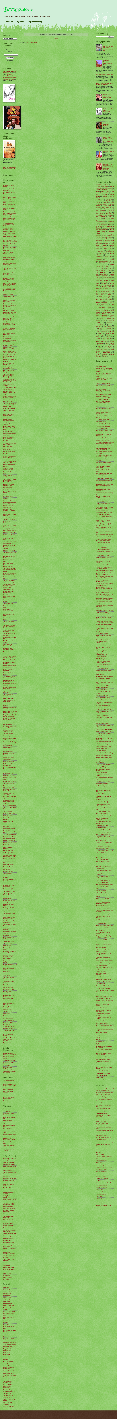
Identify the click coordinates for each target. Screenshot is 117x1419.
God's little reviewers (101, 1139)
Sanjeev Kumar (100, 294)
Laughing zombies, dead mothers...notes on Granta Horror (104, 511)
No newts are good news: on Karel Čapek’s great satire (104, 584)
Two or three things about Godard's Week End (9, 677)
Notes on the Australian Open (103, 1108)
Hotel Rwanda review (8, 989)
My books (20, 21)
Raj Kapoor (104, 283)
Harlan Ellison (104, 224)
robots (112, 344)
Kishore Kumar (107, 248)
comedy (100, 328)
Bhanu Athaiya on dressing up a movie (8, 649)
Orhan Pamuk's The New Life (103, 880)
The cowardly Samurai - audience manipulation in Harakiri (9, 570)
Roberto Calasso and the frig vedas (104, 963)
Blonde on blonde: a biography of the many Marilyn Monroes (104, 431)
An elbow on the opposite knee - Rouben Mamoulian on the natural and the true (9, 274)
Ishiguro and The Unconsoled (103, 1073)
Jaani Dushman (108, 237)
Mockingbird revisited (101, 656)
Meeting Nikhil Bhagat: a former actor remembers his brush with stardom (9, 285)
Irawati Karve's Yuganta (101, 827)
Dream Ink (6, 1324)
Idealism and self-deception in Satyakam (9, 510)
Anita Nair (104, 194)
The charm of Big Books (102, 1021)
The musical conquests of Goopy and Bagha (9, 542)
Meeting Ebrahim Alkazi (101, 1113)
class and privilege (109, 326)
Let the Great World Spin (102, 639)
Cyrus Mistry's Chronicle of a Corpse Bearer (103, 467)
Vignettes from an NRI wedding (103, 1137)
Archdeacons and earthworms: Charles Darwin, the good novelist (104, 609)
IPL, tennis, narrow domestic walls (104, 1092)
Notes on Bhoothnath (8, 761)
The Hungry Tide (100, 1041)
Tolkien (109, 307)
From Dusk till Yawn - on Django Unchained (9, 313)
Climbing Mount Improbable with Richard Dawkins (104, 761)
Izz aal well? (6, 654)
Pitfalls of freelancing (8, 1238)
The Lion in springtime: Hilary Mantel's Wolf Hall (103, 706)
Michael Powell (99, 259)
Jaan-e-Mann (6, 869)
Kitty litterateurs (99, 1044)
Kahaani (106, 243)
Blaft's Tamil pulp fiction (101, 659)
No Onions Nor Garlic (101, 892)
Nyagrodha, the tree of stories (103, 908)
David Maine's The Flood (102, 1023)
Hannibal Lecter (106, 223)
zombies (105, 356)
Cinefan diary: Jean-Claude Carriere (8, 897)
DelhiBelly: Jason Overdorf (7, 1321)
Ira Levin (104, 235)
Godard (106, 218)
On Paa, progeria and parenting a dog (8, 1098)
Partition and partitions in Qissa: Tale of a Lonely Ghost (9, 220)
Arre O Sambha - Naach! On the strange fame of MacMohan (9, 289)
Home (56, 39)
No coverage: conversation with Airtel (9, 1253)
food (99, 333)
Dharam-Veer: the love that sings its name (9, 901)
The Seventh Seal (7, 1011)
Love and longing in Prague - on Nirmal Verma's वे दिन (104, 379)
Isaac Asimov (100, 237)
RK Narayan (105, 282)
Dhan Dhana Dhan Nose (9, 781)
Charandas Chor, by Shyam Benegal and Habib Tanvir (8, 225)
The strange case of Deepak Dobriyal (8, 253)
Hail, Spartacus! (7, 958)
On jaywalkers (6, 1190)
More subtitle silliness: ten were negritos (9, 1159)
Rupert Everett (108, 288)
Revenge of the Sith (8, 998)
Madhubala (100, 251)
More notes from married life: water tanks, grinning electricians (9, 1086)
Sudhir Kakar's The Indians (102, 861)
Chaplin (112, 202)
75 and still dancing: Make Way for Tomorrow (9, 388)
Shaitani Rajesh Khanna (105, 296)
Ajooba (106, 184)
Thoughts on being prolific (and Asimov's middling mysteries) (103, 539)
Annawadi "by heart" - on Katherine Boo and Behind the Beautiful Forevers (104, 486)
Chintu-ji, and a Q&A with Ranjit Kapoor (9, 688)
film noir (111, 331)
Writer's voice (99, 1162)
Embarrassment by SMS (9, 1178)
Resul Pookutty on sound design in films (9, 341)
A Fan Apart (6, 1287)
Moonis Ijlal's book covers (102, 882)
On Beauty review (100, 983)
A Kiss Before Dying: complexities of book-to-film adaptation (104, 567)
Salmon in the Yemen (101, 840)
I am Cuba (6, 441)
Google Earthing (7, 1128)
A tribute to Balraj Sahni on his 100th (9, 301)
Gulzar (98, 223)
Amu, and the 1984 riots (9, 1028)
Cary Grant (105, 202)
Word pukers (6, 1265)
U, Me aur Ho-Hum (8, 771)
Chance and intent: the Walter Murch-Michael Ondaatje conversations (9, 330)
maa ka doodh (99, 340)
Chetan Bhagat (107, 205)
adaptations (111, 317)
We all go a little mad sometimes (8, 630)
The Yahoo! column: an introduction (9, 634)
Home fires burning (8, 1089)
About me (9, 21)
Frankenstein (98, 218)
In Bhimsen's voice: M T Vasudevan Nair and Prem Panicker (104, 686)
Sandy (110, 293)
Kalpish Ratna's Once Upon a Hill (104, 446)
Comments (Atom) (32, 42)
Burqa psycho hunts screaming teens (8, 744)
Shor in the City (7, 498)
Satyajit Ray (110, 294)
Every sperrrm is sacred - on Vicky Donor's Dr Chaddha (9, 416)
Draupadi (109, 212)
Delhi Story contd (7, 1120)
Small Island (99, 1039)
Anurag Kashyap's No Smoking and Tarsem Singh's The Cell (8, 802)
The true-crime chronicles (102, 428)
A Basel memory (100, 1165)
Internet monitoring (8, 1263)
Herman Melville (100, 226)
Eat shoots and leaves (9, 1267)
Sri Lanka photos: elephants (103, 1094)
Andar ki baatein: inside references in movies (9, 411)
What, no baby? (7, 1273)
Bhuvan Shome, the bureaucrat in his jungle (9, 256)
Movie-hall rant (7, 1240)
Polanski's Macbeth (8, 867)
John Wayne (99, 243)
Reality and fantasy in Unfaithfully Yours (8, 681)
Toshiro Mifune (99, 309)
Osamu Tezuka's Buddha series (104, 870)
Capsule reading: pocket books (103, 998)
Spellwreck (98, 1152)
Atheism (100, 199)
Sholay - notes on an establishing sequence (9, 476)
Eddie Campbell (99, 213)
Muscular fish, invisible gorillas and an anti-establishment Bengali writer (105, 621)
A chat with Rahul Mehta (102, 668)
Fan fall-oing (99, 1203)
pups (107, 344)
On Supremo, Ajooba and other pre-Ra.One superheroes (9, 458)
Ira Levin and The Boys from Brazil (104, 816)
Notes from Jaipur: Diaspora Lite (104, 729)
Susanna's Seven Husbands (108, 305)
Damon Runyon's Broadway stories (104, 564)
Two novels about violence (102, 440)
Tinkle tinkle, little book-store (103, 426)
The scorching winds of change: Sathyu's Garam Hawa (9, 627)
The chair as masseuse (101, 1187)
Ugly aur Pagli (6, 736)
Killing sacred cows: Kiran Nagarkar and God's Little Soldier (105, 936)
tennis (97, 352)
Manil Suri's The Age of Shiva (103, 811)
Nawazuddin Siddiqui (101, 265)
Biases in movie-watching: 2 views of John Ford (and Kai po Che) (9, 249)
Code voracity (6, 1275)
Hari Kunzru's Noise (101, 994)
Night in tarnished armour (9, 1043)
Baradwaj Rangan (7, 1303)
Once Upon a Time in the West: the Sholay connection (9, 1039)
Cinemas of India (100, 207)
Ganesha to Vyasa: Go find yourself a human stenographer (9, 1064)
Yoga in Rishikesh (100, 1103)
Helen (110, 224)
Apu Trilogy (105, 196)
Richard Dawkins (106, 286)
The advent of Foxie (8, 1095)
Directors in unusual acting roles (8, 488)
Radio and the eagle (8, 1228)
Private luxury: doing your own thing (105, 1088)
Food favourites (99, 1148)
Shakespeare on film (8, 1020)
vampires (104, 354)
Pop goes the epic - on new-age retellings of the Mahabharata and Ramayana (104, 370)
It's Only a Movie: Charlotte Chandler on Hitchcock (102, 950)
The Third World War (101, 890)
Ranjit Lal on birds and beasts (103, 755)
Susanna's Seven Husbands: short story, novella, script (104, 577)
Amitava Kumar (7, 1297)
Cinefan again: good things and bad (8, 1245)
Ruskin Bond (99, 290)
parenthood (100, 343)
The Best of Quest (100, 545)
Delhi (107, 207)
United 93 (5, 877)
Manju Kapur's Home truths (102, 923)
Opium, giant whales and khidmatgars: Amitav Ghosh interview (102, 774)
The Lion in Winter (8, 811)
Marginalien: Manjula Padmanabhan (8, 1349)
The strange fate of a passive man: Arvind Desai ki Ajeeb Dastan (8, 376)
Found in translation (101, 366)
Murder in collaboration (101, 547)
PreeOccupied (7, 1365)
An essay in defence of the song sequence (9, 228)
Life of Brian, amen (8, 1022)
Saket (97, 291)
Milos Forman (107, 259)
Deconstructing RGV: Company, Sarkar (8, 955)
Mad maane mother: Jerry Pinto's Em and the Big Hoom (104, 456)
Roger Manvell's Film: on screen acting (9, 974)
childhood (98, 326)
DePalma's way (7, 1016)
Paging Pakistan (100, 736)
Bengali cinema (100, 201)
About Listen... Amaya (8, 316)
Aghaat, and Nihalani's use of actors (9, 691)
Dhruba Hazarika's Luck (102, 689)
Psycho (106, 280)
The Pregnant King (100, 799)
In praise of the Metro (8, 1109)
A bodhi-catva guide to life (102, 419)
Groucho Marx (110, 221)
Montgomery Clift (104, 261)
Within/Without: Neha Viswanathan (8, 1403)
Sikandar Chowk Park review (103, 986)
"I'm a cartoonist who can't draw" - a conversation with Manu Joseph (105, 443)
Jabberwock (18, 9)
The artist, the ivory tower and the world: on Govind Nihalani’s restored (108, 47)
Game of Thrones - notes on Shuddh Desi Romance (10, 241)
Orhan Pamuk (103, 274)
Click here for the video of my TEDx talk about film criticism (9, 169)
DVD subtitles (6, 1176)
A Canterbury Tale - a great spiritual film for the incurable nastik (9, 381)
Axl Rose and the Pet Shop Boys (104, 1119)
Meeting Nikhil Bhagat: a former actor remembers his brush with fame (108, 139)
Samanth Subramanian (9, 1371)
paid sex (112, 341)
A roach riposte (99, 1196)
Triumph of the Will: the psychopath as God (9, 585)
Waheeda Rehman (101, 313)
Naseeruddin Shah (104, 262)
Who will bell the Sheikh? (9, 1164)
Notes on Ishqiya (7, 651)
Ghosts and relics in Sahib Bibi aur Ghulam (10, 443)
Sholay (110, 298)
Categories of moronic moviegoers (8, 1211)
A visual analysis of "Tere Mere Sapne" (9, 189)
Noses (97, 270)
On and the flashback (108, 124)
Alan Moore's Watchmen (102, 905)
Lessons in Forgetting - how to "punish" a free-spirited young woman (9, 279)
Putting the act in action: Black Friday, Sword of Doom (9, 428)
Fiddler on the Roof (8, 871)
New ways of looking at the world (104, 1097)
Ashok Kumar (110, 197)
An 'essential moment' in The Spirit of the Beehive (9, 518)
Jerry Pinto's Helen (100, 930)
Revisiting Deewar (7, 1009)
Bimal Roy (98, 202)
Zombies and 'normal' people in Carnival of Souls (8, 614)
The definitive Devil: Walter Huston (8, 695)
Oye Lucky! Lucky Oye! (9, 724)
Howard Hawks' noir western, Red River (8, 506)
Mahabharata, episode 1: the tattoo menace (107, 96)
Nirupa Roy (109, 268)
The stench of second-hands (103, 981)
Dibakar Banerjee (100, 210)
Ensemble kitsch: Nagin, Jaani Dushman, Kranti (9, 837)
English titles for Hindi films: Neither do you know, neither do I (104, 84)
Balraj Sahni (108, 199)
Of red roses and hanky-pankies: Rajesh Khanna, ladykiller (9, 514)
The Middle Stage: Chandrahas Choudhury (9, 1390)
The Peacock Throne (101, 864)
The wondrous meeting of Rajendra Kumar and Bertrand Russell (9, 480)
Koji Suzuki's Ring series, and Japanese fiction (103, 822)
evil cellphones (107, 330)
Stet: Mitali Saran (7, 1379)
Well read (98, 1037)
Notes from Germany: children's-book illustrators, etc (104, 712)
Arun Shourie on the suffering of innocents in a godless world (104, 554)
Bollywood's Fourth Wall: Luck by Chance (9, 719)
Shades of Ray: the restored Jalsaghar (8, 469)
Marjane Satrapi (108, 256)
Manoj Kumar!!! (108, 255)
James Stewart (99, 240)
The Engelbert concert (101, 1171)
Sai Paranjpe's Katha (8, 853)
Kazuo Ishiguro (105, 246)
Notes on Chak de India (9, 813)
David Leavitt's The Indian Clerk (104, 830)
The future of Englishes (101, 1075)
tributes (97, 354)
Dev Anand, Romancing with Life (104, 832)
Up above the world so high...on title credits (9, 495)
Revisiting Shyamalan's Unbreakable (9, 886)
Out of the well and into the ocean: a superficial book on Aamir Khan (104, 477)
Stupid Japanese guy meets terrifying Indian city (103, 490)
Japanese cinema (109, 240)
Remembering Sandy (101, 1194)
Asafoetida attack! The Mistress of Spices (9, 918)
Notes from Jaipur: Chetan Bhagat (104, 731)
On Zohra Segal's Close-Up (102, 651)
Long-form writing (35, 21)
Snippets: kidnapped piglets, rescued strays (103, 580)
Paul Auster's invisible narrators (103, 866)
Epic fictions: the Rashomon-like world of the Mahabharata (104, 573)
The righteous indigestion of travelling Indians (9, 1222)
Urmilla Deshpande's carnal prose (104, 570)
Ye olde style (99, 1201)
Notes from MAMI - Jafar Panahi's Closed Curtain (9, 237)
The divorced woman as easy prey (104, 74)
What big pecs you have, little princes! (9, 1072)
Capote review (7, 935)
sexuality (108, 348)
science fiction (107, 346)
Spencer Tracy (99, 301)
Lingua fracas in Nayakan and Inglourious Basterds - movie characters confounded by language (10, 214)
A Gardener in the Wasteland (103, 514)
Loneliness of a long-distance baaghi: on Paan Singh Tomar (9, 393)
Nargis (112, 261)
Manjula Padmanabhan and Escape (105, 753)
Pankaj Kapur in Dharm (9, 775)
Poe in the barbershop (101, 1185)
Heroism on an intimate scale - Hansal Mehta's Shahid (9, 233)
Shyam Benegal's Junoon (9, 858)
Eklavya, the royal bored (9, 842)
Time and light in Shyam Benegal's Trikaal (9, 344)
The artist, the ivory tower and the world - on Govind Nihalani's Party (9, 405)
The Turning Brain (7, 943)
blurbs (103, 320)
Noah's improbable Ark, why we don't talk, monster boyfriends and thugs (104, 628)
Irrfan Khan (111, 235)
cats (110, 325)
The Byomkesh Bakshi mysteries (104, 914)
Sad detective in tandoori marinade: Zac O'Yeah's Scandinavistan (104, 599)
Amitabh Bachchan (101, 189)
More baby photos (7, 1101)
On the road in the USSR (102, 825)
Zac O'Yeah (102, 316)
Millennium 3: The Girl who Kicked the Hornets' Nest (104, 692)
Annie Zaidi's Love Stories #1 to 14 (104, 424)
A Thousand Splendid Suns (102, 853)
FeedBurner (10, 62)
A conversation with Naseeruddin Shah (8, 645)
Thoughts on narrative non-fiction (104, 624)
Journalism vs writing (101, 1176)
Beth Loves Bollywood (9, 1305)
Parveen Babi (105, 275)
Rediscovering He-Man (101, 1135)
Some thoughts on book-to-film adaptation (9, 438)
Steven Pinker (104, 304)
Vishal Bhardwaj (107, 312)
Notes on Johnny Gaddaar (10, 805)
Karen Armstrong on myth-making (104, 960)
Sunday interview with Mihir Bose (104, 1057)
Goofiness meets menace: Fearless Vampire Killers (10, 856)
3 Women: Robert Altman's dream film (8, 588)
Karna (104, 245)
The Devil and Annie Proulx (102, 748)
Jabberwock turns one (101, 1160)
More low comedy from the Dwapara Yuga (9, 1068)
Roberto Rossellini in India (102, 783)
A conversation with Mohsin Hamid (104, 850)
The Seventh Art (7, 1393)
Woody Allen (104, 315)
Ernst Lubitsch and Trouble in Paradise (8, 730)
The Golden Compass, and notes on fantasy (9, 786)
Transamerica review (8, 941)
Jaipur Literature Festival (103, 238)
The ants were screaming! (9, 883)
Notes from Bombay (101, 1121)
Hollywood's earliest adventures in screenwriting (8, 448)
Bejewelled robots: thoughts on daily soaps (9, 1207)
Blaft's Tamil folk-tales (101, 721)
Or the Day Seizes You (101, 939)
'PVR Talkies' (6, 1111)
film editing (104, 331)
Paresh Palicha (7, 1357)
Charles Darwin (102, 204)
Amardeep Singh (7, 1295)
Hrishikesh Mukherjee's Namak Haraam (9, 592)
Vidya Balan (105, 310)
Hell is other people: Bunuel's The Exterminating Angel (8, 565)
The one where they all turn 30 (103, 1182)
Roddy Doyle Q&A (100, 674)
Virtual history (6, 1013)
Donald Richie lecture (8, 985)
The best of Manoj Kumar (102, 1111)
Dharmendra (107, 209)
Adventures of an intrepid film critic (104, 438)
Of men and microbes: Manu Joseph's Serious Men (103, 662)
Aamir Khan (99, 184)
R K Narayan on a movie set (103, 549)
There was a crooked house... (103, 697)
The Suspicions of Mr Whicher (103, 709)
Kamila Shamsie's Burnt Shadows (104, 741)
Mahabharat (110, 251)
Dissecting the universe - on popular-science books (103, 449)
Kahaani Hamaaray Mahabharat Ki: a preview (9, 1054)
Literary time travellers (101, 364)
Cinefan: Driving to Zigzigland (8, 818)
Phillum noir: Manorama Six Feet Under (9, 790)
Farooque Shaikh (100, 216)
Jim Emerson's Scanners (9, 1344)
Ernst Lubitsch (108, 215)
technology (108, 351)
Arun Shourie (103, 197)
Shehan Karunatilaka (100, 298)
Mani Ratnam (102, 253)
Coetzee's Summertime (101, 700)
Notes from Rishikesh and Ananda (104, 1130)
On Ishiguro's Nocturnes (102, 715)
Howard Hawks (108, 228)
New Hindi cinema (105, 266)
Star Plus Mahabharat (101, 302)
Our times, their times (101, 1133)
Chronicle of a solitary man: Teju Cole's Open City (104, 528)
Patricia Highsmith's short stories (104, 834)
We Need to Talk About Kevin (103, 988)
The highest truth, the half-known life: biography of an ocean (104, 591)
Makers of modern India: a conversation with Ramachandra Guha (104, 614)
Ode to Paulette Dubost (9, 451)
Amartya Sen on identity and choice (104, 925)
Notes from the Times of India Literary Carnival (103, 521)
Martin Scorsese (99, 258)
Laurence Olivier (100, 250)
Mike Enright (6, 1354)
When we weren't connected (7, 1278)
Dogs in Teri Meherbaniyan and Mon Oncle (9, 596)
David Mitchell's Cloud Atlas (102, 1071)
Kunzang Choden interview (102, 1035)
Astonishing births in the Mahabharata (102, 1124)
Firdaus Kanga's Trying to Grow (103, 746)
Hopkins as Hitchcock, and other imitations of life (9, 352)
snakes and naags (101, 349)
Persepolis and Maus (101, 1080)
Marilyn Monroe (99, 256)
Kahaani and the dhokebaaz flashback (8, 420)
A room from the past (101, 1191)
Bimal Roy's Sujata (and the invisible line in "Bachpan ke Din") (9, 320)
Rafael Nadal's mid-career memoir (104, 551)
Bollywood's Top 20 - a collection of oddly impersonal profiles (104, 500)
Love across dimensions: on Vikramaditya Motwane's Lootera (9, 265)
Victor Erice (98, 310)
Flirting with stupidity (8, 1242)
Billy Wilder (109, 201)
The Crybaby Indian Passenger (8, 1217)
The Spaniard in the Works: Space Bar (8, 1396)
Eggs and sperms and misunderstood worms (101, 653)
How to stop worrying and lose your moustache (9, 574)
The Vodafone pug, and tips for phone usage (9, 1203)
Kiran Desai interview (101, 947)
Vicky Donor (109, 309)
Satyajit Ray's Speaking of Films (104, 996)
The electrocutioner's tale (102, 695)
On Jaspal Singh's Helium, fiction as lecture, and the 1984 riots (104, 382)
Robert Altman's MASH (9, 1001)
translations (106, 352)
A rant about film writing (9, 1162)
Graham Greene (101, 221)
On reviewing (99, 1198)
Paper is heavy (7, 1236)
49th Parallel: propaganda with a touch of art (9, 461)
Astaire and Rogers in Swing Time (8, 793)
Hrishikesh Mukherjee (101, 229)
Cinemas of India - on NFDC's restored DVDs (9, 348)
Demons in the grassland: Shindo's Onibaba (9, 666)
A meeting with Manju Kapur (103, 767)
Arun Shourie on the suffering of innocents (108, 166)
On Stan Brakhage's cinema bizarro (8, 337)
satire (99, 346)
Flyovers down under (8, 1123)
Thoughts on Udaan (8, 603)
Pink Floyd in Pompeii (8, 1007)
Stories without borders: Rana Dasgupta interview (103, 1054)
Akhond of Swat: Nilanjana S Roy (7, 1292)
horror (107, 336)
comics (109, 328)
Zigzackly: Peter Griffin (9, 1406)
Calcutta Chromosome (9, 1311)
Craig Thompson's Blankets (102, 848)
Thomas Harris (101, 307)
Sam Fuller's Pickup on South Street (9, 701)
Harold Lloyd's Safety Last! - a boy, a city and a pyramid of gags (9, 197)
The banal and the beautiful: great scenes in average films (9, 502)
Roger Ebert (99, 288)
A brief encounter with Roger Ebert (8, 297)
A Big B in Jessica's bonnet (102, 859)
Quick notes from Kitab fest (102, 928)
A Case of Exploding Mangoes (103, 764)
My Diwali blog (99, 1189)
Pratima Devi (99, 280)
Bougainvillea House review (103, 977)
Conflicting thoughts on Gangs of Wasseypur (9, 367)
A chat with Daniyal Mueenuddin (104, 733)
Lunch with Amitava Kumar (102, 855)
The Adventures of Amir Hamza (103, 788)
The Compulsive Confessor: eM (7, 1382)
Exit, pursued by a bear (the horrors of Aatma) (9, 309)
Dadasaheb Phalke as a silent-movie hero (9, 485)
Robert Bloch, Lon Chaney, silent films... (8, 1025)
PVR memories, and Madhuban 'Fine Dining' (9, 1139)
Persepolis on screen (8, 757)
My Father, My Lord (8, 815)
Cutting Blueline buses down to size (9, 1196)
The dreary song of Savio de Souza (104, 534)
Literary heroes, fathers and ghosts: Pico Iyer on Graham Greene (104, 508)
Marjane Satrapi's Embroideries (103, 1008)
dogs (97, 330)
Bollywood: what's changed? (7, 992)
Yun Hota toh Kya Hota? (9, 891)
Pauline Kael (98, 278)
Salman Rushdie (105, 291)
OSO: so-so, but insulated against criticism (9, 797)
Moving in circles (100, 1150)
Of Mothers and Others (106, 270)
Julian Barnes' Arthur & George (103, 979)
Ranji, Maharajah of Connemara (104, 1065)
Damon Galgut (99, 1077)
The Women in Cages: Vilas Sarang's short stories (103, 903)
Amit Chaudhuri (108, 188)
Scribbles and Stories (8, 1373)
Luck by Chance (110, 250)
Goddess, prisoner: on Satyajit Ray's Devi (9, 400)
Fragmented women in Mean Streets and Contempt (9, 547)
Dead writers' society (101, 421)
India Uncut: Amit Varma (9, 1342)
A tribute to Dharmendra (9, 550)
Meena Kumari (108, 258)
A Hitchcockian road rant (9, 1233)
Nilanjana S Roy (100, 268)
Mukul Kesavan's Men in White (103, 846)
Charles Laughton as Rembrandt (8, 670)
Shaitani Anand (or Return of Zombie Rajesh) (9, 397)
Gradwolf (5, 1334)
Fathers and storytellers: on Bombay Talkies (9, 293)
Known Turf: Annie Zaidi (9, 1346)
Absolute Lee (6, 1289)
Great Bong (6, 1336)
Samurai (103, 293)
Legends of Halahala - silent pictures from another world (103, 402)
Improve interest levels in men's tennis (9, 1230)
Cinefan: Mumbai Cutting (9, 742)
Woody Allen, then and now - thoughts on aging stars (9, 356)
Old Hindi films (101, 272)
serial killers (99, 348)
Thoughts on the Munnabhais (7, 874)
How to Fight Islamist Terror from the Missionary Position (104, 474)
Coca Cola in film (7, 431)
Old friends (98, 1180)
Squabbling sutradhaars (9, 1060)
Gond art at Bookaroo (101, 750)
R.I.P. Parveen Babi (8, 1018)
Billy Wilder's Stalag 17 (9, 660)
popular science (110, 343)
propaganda (101, 344)
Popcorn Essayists (107, 278)
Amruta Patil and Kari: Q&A (102, 802)
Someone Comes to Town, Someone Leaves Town (102, 899)
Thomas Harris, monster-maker (103, 941)
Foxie (109, 216)
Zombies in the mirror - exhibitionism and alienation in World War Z (103, 391)
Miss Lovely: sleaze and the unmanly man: (9, 205)
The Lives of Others (8, 733)
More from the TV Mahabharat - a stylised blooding (107, 62)
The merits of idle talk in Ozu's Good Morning (9, 581)
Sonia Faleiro (109, 299)
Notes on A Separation (9, 408)
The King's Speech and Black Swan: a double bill (9, 529)
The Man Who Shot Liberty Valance (8, 894)
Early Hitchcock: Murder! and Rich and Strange (9, 715)
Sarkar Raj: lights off (8, 759)
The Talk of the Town (8, 783)
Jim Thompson (109, 242)
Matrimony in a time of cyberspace (9, 1092)
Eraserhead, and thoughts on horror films (9, 952)
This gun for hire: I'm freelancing (104, 1167)
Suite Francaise (99, 857)
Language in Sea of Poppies (103, 781)
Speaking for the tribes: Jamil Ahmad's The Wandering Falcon (104, 588)
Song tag (98, 1173)
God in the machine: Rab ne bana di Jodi (9, 727)
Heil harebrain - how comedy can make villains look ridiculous (9, 305)
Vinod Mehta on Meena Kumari (103, 394)
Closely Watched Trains (9, 828)
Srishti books (108, 301)
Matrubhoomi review (8, 987)
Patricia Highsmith (107, 277)
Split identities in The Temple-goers (104, 676)
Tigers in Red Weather (101, 971)
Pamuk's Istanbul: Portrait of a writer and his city (103, 1010)
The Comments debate (101, 1169)
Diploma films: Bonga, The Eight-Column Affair (10, 712)
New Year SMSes (7, 1188)
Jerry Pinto (100, 242)
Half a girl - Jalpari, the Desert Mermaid (9, 364)
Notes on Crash (7, 945)
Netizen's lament (100, 1154)
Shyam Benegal (100, 299)
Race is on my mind (8, 773)
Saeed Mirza (108, 290)
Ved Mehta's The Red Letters (103, 1059)
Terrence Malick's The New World (8, 928)
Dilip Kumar (111, 210)
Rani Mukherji (106, 285)
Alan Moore (105, 186)
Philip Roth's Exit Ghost (101, 813)
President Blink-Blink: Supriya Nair (8, 1368)
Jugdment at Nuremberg (9, 834)
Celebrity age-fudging (8, 1225)
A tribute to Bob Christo (9, 532)
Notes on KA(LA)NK (8, 889)
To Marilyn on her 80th (9, 908)
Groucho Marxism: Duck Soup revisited (9, 921)
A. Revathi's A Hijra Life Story (103, 542)
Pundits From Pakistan (101, 1032)
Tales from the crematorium (102, 1090)
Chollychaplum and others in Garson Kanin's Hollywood (103, 632)
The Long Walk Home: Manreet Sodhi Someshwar (9, 1386)
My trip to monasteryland (102, 1178)
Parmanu (5, 1359)
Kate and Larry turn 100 (9, 840)
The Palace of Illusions (101, 794)
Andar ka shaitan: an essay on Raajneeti (8, 610)
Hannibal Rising (100, 868)
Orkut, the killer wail (8, 1219)
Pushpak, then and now (9, 845)
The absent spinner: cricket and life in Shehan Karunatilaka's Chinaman (105, 595)
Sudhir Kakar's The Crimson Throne (105, 645)
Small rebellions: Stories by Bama (104, 884)
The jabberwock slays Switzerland (8, 1260)
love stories (107, 338)
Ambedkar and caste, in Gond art (104, 537)
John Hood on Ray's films (102, 786)
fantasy (97, 331)
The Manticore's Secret (101, 965)
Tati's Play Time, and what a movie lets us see (9, 657)
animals (100, 318)
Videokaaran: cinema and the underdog (9, 434)
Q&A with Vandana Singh (102, 744)
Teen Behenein (7, 454)
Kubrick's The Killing (8, 722)
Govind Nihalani (110, 220)
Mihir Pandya (6, 1352)
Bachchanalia (6, 971)
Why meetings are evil (9, 1170)
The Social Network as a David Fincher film (9, 553)
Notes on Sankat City (8, 698)
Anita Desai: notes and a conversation (102, 818)
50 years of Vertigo (8, 751)
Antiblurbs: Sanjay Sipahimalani (7, 1300)
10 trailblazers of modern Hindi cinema (9, 334)
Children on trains (7, 1214)
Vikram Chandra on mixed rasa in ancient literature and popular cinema (104, 375)
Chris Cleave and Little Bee (102, 723)
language (98, 338)
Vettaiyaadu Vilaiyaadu (9, 864)
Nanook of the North (8, 850)
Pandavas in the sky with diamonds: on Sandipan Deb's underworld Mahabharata (103, 398)
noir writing (107, 340)
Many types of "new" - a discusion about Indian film (9, 325)
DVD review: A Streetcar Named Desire (9, 764)
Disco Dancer (101, 212)
